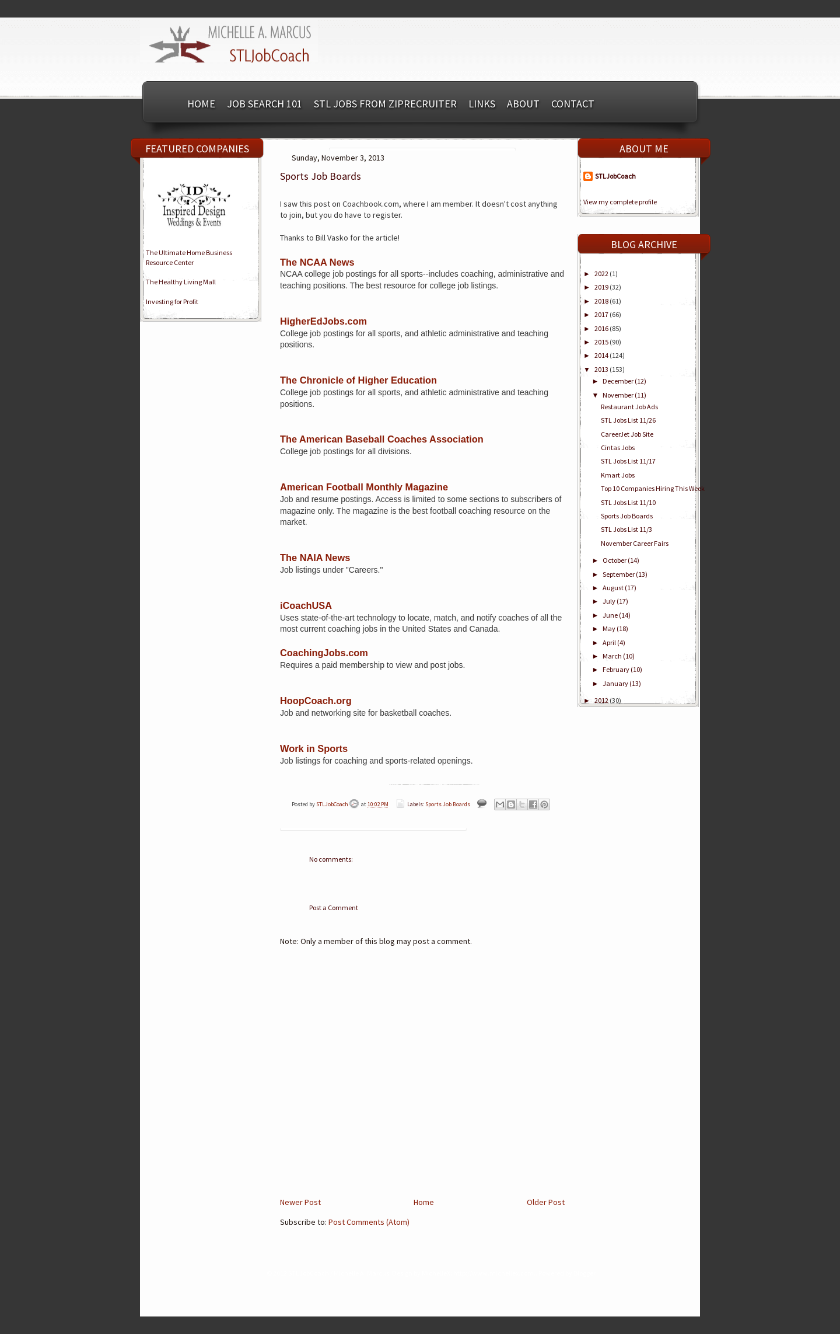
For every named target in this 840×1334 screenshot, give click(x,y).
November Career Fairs (634, 543)
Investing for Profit (172, 301)
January (616, 683)
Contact (572, 103)
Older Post (546, 1202)
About (523, 103)
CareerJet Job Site (627, 434)
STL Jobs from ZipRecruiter (385, 103)
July (610, 601)
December (619, 381)
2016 (602, 328)
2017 (602, 314)
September (619, 574)
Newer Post (300, 1202)
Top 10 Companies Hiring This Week (653, 488)
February (617, 669)
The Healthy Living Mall (181, 281)
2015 (602, 341)
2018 (602, 301)
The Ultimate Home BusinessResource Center (189, 257)
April (610, 642)
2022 (602, 273)
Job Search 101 (264, 103)
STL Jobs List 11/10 (628, 502)
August (614, 587)
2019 (602, 287)
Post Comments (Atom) (369, 1222)
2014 (602, 355)
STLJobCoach (332, 804)
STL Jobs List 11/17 (628, 461)
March (613, 656)
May (610, 628)
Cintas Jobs (618, 447)
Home (201, 103)
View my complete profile (620, 201)
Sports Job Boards (447, 804)
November (619, 395)
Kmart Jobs (618, 475)
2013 (602, 369)
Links (481, 103)
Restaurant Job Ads (629, 406)
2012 (602, 700)
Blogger (584, 1273)
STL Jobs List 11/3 (626, 529)
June (611, 615)
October (615, 560)
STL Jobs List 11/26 (628, 420)
